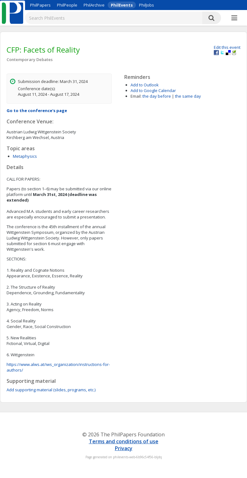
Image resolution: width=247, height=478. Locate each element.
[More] (234, 18)
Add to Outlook (145, 85)
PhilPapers (40, 5)
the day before (156, 96)
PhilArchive (94, 5)
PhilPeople (67, 5)
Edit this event (227, 47)
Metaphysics (25, 156)
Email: (136, 96)
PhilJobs (146, 5)
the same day (188, 96)
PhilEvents (122, 5)
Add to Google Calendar (153, 90)
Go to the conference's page (37, 110)
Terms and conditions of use (123, 441)
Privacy (123, 448)
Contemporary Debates (30, 59)
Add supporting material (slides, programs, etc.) (51, 390)
